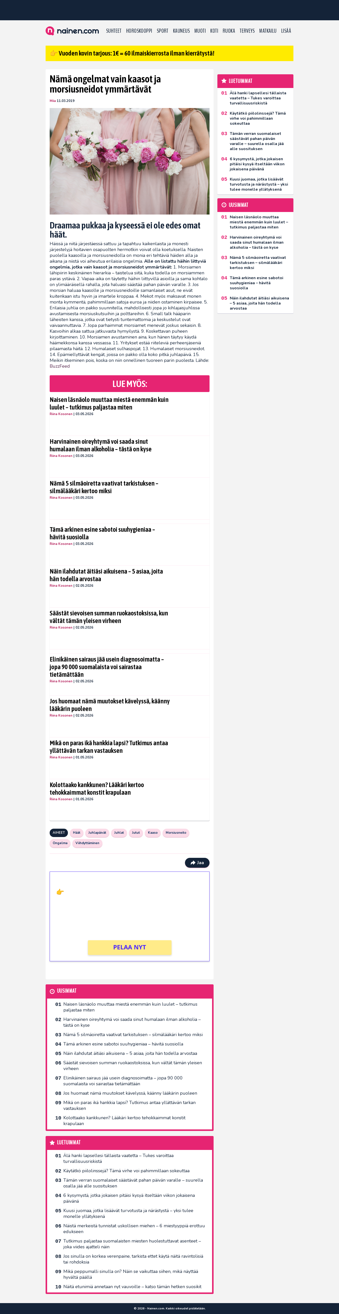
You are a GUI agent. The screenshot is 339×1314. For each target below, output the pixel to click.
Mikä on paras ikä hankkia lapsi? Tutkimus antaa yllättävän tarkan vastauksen (109, 746)
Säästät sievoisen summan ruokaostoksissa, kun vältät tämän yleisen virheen (109, 617)
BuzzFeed (60, 366)
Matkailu (268, 31)
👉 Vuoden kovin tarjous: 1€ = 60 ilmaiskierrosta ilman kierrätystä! (132, 53)
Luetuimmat (69, 1143)
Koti (214, 31)
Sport (162, 31)
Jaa (197, 863)
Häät (76, 832)
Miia (53, 101)
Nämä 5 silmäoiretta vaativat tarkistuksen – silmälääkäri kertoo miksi (104, 487)
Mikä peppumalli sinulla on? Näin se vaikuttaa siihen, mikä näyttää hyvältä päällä (130, 1274)
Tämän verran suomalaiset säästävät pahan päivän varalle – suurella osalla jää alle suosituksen (133, 1183)
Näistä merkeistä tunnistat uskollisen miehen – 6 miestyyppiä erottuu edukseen (134, 1229)
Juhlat (119, 832)
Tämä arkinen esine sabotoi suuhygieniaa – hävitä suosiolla (102, 533)
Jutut (136, 832)
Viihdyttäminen (87, 843)
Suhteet (114, 31)
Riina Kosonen (61, 414)
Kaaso (153, 832)
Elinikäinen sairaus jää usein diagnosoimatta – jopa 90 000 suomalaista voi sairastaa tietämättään (107, 666)
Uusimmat (67, 991)
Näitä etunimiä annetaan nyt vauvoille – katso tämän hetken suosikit (132, 1287)
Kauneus (181, 31)
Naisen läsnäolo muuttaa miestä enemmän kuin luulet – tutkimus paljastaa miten (109, 403)
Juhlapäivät (97, 832)
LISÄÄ (286, 31)
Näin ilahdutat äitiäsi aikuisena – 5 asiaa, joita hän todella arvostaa (106, 575)
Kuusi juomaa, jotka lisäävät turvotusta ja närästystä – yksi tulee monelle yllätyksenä (128, 1213)
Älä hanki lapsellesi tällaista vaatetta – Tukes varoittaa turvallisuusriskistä (118, 1158)
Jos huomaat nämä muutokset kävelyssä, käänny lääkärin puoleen (110, 705)
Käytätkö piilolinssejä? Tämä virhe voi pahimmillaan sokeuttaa (126, 1171)
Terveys (247, 31)
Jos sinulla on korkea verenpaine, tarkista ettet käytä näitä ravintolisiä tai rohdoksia (133, 1259)
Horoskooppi (139, 31)
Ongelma (60, 843)
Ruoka (229, 31)
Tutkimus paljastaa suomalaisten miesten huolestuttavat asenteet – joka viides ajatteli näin (132, 1244)
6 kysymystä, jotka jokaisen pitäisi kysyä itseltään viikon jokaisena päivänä (129, 1198)
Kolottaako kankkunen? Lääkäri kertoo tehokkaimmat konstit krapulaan (97, 788)
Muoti (200, 31)
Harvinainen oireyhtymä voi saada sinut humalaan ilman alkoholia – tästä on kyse (101, 445)
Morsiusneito (176, 832)
